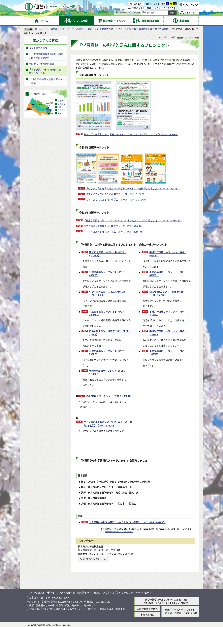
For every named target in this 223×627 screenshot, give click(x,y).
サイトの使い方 (36, 592)
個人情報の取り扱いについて (92, 592)
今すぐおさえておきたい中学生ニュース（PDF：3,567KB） (114, 231)
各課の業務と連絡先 (147, 608)
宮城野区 (61, 103)
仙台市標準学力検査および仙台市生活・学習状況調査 (46, 55)
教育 (90, 29)
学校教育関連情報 (138, 29)
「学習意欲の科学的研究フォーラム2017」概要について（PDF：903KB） (127, 522)
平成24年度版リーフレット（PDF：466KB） (107, 273)
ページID (134, 12)
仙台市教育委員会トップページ (111, 29)
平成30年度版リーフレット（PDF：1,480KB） (167, 352)
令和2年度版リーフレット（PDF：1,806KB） (109, 396)
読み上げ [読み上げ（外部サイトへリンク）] (138, 3)
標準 (163, 3)
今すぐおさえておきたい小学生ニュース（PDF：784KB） (113, 226)
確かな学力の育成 (159, 29)
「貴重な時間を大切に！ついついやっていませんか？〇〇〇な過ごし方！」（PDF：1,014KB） (133, 220)
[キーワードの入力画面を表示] (117, 12)
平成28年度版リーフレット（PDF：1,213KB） (167, 333)
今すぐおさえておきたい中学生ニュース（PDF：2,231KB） (116, 199)
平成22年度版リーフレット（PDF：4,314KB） (107, 254)
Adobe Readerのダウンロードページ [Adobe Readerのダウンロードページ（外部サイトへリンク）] (119, 531)
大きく (158, 8)
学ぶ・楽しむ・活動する (72, 29)
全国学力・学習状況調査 (41, 63)
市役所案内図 (147, 614)
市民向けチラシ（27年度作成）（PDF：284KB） (110, 333)
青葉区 (60, 100)
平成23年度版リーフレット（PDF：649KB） (167, 254)
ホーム (37, 29)
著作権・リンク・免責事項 (61, 592)
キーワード (122, 12)
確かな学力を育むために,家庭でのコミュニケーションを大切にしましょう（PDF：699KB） (131, 134)
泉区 (59, 113)
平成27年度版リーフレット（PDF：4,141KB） (167, 313)
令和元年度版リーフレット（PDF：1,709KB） (107, 372)
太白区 (60, 110)
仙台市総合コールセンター (159, 599)
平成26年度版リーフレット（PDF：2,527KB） (107, 313)
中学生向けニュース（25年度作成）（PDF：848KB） (107, 293)
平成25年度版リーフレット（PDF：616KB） (167, 273)
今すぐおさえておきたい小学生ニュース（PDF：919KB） (115, 194)
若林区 (60, 106)
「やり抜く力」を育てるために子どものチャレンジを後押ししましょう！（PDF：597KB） (133, 188)
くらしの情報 (51, 29)
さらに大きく (169, 8)
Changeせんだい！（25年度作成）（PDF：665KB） (167, 293)
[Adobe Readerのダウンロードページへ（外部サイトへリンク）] (88, 529)
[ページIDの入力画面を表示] (130, 12)
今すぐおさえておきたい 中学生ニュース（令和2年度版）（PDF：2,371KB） (108, 423)
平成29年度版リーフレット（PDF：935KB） (107, 352)
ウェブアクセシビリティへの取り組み (129, 592)
